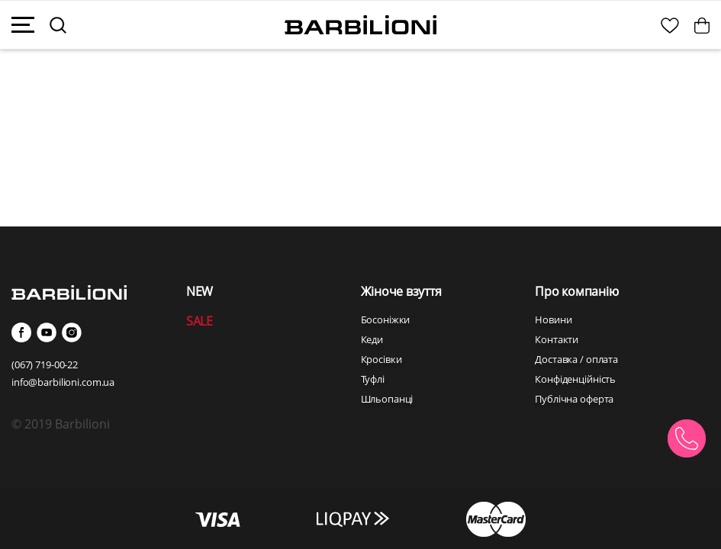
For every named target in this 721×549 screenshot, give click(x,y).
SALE (199, 321)
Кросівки (381, 359)
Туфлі (373, 379)
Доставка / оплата (576, 359)
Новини (553, 319)
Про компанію (576, 291)
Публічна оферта (574, 399)
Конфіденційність (575, 379)
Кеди (372, 339)
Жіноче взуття (401, 291)
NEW (199, 291)
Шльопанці (387, 399)
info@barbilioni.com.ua (62, 382)
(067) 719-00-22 (44, 364)
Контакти (556, 339)
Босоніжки (385, 319)
